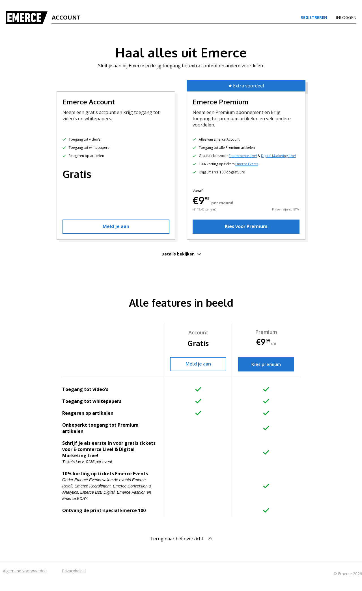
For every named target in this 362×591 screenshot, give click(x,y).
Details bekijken (181, 254)
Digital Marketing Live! (278, 155)
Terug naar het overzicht (181, 539)
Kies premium (266, 364)
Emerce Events (246, 164)
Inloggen (346, 17)
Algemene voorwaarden (25, 570)
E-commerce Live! (243, 155)
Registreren (314, 17)
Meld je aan (116, 226)
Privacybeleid (74, 570)
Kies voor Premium (246, 226)
